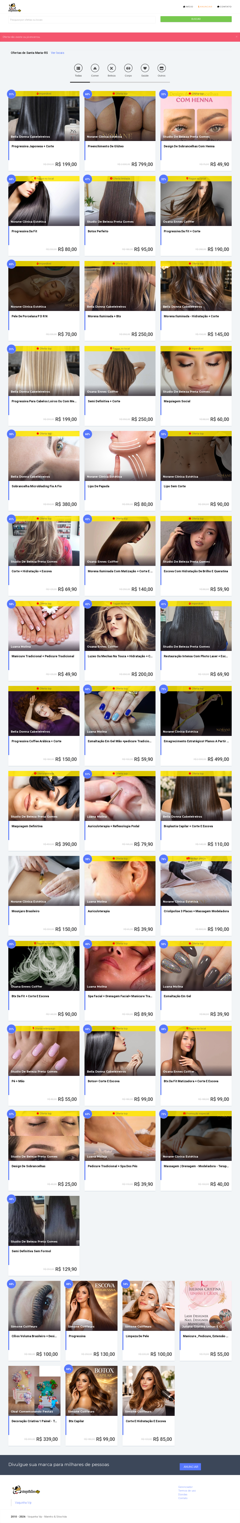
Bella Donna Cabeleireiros (30, 136)
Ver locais (57, 52)
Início (188, 6)
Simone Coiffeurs (24, 1326)
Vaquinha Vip (23, 1502)
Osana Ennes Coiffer (178, 221)
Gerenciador (185, 1487)
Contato (224, 6)
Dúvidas (182, 1494)
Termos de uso (187, 1490)
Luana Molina (21, 646)
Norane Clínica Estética (104, 136)
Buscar (196, 19)
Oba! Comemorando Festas (32, 1411)
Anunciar (205, 6)
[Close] (237, 36)
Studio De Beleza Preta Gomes (186, 136)
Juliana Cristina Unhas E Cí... (203, 1326)
